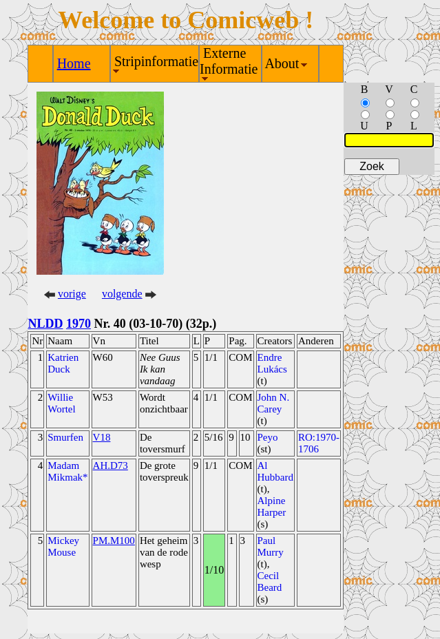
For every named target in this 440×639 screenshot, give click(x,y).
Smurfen (65, 437)
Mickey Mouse (63, 546)
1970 (78, 324)
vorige (72, 294)
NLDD (45, 324)
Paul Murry (271, 546)
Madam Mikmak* (67, 471)
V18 (102, 437)
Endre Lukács (272, 363)
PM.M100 (114, 540)
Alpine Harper (272, 506)
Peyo (268, 437)
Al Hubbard (276, 471)
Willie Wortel (61, 403)
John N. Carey (274, 403)
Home (74, 63)
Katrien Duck (63, 363)
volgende (122, 294)
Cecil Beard (270, 581)
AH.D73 (110, 465)
